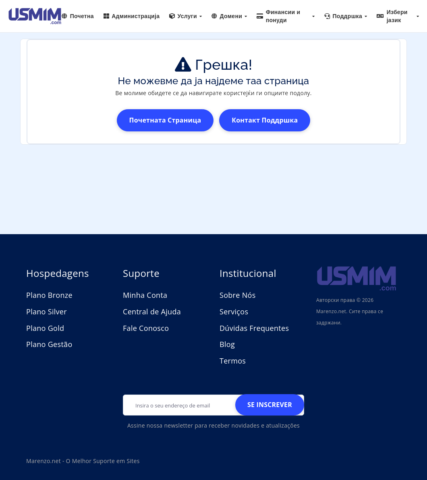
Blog (227, 344)
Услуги (185, 16)
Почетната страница (165, 120)
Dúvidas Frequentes (254, 328)
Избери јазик (398, 16)
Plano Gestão (49, 344)
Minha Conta (145, 295)
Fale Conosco (146, 328)
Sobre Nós (238, 295)
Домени (229, 16)
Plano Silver (46, 311)
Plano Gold (45, 328)
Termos (233, 361)
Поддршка (345, 16)
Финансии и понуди (286, 16)
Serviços (234, 311)
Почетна (78, 16)
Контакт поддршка (265, 120)
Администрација (132, 16)
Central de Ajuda (152, 311)
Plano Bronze (49, 295)
